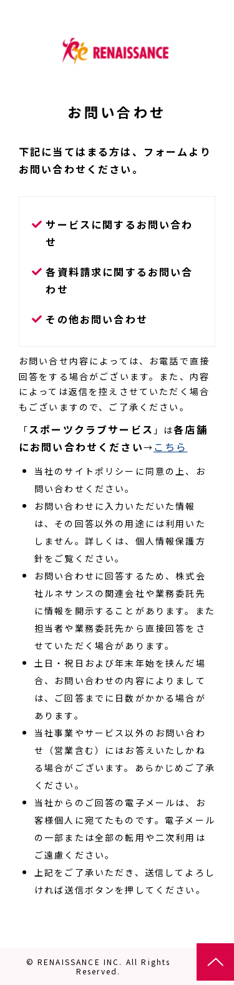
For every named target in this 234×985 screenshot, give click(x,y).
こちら (170, 446)
